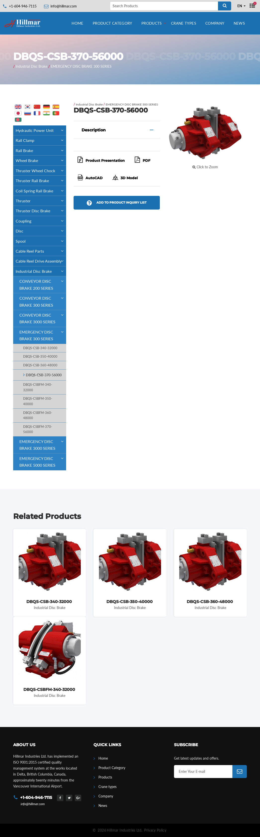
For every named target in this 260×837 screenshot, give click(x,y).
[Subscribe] (239, 771)
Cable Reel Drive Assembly (41, 261)
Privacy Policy (155, 830)
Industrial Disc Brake (31, 66)
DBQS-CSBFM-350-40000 (37, 401)
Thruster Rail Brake (41, 180)
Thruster (41, 201)
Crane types (183, 23)
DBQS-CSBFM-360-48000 (37, 415)
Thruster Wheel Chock (41, 170)
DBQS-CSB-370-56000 (44, 375)
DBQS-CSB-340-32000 (40, 348)
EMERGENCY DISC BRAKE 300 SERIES (81, 66)
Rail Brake (41, 150)
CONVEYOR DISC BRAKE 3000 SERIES (42, 317)
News (239, 23)
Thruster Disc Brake (41, 211)
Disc (41, 231)
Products (151, 23)
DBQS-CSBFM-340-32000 (37, 387)
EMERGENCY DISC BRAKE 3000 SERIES (42, 443)
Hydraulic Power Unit (41, 130)
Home (78, 23)
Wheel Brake (41, 160)
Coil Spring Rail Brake (41, 191)
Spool (41, 241)
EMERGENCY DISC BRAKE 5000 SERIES (42, 460)
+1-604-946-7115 (23, 6)
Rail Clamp (41, 140)
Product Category (112, 23)
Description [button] (94, 130)
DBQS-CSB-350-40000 (40, 356)
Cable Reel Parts (41, 251)
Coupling (41, 221)
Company (214, 23)
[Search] (224, 5)
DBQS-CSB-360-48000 (40, 365)
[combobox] (241, 6)
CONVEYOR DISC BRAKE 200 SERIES (42, 283)
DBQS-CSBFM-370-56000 (37, 429)
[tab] (117, 130)
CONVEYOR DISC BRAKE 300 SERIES (42, 300)
